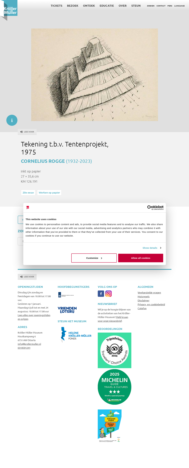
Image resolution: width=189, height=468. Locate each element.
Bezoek (72, 5)
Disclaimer (143, 300)
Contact (161, 5)
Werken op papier (49, 192)
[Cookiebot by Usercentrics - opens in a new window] (149, 207)
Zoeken (150, 5)
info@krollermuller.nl (29, 343)
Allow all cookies (140, 257)
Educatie (107, 5)
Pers (169, 5)
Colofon (142, 308)
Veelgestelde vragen (149, 292)
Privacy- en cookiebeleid (151, 304)
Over (123, 5)
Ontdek (89, 5)
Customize (94, 257)
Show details (150, 247)
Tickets (56, 5)
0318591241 (24, 347)
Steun (136, 5)
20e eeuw (28, 192)
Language (179, 5)
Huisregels (144, 296)
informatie (10, 119)
